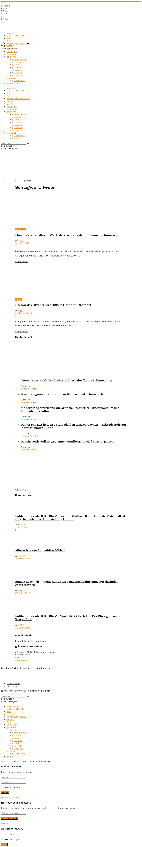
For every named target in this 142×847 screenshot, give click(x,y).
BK (21, 310)
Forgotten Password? (12, 797)
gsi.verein (12, 54)
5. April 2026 (21, 527)
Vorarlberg (12, 33)
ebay (17, 657)
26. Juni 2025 (22, 243)
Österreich (20, 229)
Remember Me (12, 787)
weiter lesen (21, 261)
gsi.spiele (17, 70)
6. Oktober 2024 (23, 313)
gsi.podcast (13, 83)
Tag (23, 180)
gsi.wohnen (18, 75)
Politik (10, 41)
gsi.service (12, 56)
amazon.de (21, 660)
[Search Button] (28, 143)
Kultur (10, 46)
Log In (4, 823)
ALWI (22, 556)
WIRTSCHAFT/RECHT (18, 43)
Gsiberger (12, 51)
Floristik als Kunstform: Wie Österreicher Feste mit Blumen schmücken (66, 235)
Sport (9, 49)
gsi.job (15, 64)
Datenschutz (13, 683)
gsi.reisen (17, 67)
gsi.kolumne (18, 80)
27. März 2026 (22, 593)
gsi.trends (17, 72)
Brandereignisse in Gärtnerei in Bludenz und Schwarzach (62, 394)
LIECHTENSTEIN (16, 35)
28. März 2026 (22, 558)
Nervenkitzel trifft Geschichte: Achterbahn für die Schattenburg (66, 380)
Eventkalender (19, 59)
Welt (9, 38)
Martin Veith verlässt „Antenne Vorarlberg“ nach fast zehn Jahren (67, 441)
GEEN (23, 524)
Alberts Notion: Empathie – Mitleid (40, 550)
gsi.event (16, 62)
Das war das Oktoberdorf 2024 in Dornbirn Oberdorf (53, 305)
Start (17, 180)
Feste (28, 180)
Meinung (11, 78)
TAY (22, 240)
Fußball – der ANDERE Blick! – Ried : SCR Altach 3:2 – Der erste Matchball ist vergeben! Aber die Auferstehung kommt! (70, 517)
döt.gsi (18, 299)
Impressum (13, 686)
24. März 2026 (22, 627)
